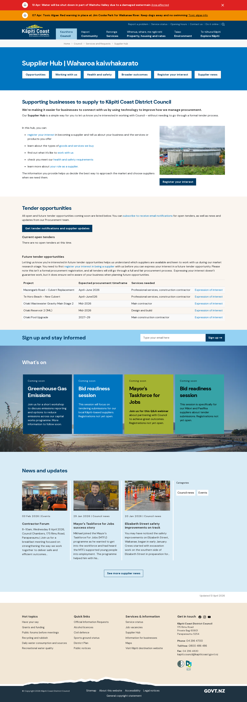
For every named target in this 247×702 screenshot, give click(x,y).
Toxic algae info (198, 15)
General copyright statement (124, 696)
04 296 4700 (194, 641)
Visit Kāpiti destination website (144, 648)
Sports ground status (87, 638)
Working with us (66, 74)
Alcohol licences (83, 627)
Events (203, 492)
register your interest (41, 135)
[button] (66, 33)
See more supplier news (123, 573)
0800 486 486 (198, 646)
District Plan (81, 643)
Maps (129, 643)
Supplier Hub (133, 632)
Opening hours (178, 24)
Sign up (215, 337)
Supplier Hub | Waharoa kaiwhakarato (80, 63)
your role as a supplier (64, 166)
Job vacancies (134, 627)
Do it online (212, 24)
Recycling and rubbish (35, 638)
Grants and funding (33, 627)
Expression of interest (209, 290)
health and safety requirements (73, 159)
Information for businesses (141, 638)
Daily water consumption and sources (44, 643)
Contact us (196, 24)
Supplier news (208, 74)
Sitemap (91, 690)
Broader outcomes (135, 74)
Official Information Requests (91, 622)
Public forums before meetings (40, 632)
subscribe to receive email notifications (148, 216)
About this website (110, 690)
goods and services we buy (76, 146)
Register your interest (172, 74)
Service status (159, 24)
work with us (65, 152)
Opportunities (36, 74)
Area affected (160, 5)
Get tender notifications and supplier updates (57, 228)
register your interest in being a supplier (89, 266)
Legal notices (151, 690)
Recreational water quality (37, 648)
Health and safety (99, 74)
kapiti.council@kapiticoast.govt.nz (197, 654)
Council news (185, 492)
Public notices (82, 648)
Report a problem (138, 24)
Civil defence (81, 632)
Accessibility (132, 690)
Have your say (30, 622)
